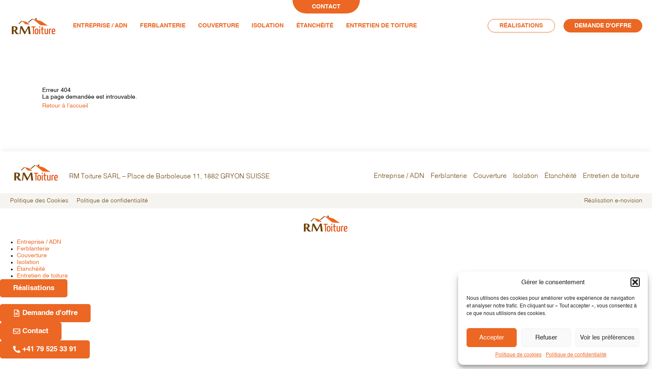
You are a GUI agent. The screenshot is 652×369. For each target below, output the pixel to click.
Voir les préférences (607, 337)
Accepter (491, 337)
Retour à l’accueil (65, 106)
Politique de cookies (518, 355)
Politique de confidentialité (576, 355)
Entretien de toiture (381, 26)
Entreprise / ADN (100, 26)
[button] (635, 282)
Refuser (546, 337)
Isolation (268, 26)
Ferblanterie (162, 26)
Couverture (218, 26)
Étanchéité (314, 26)
